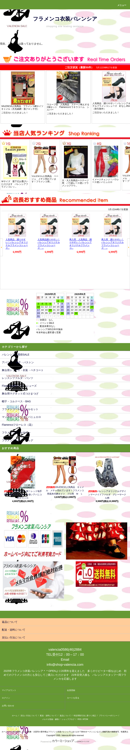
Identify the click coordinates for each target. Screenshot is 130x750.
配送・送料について (48, 716)
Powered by (65, 742)
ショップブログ (68, 719)
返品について (65, 716)
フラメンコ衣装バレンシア (65, 19)
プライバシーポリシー (108, 716)
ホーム (14, 716)
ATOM (85, 719)
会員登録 (71, 690)
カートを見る (73, 698)
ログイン (6, 698)
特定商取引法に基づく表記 (85, 716)
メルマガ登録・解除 (50, 719)
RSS (79, 719)
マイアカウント (9, 690)
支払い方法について (28, 716)
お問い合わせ (8, 706)
